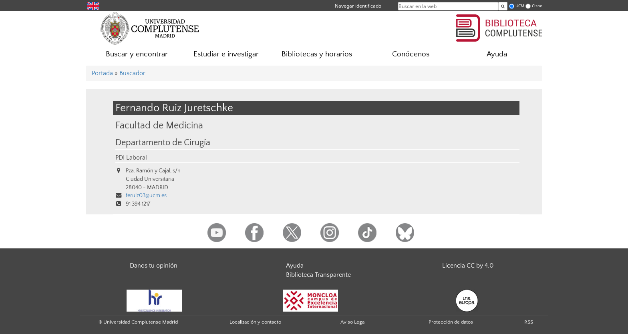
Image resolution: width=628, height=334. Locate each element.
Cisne (537, 5)
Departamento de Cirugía (162, 143)
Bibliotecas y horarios (317, 54)
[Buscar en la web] (502, 6)
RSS (528, 322)
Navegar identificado (358, 5)
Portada (102, 73)
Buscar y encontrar (137, 54)
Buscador (132, 73)
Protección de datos (451, 322)
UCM (519, 5)
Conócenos (410, 54)
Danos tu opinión (153, 265)
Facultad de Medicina (159, 125)
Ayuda (497, 54)
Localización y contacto (255, 322)
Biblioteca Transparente (318, 274)
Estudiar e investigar (226, 54)
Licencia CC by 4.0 (467, 265)
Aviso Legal (353, 322)
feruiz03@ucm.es (146, 195)
